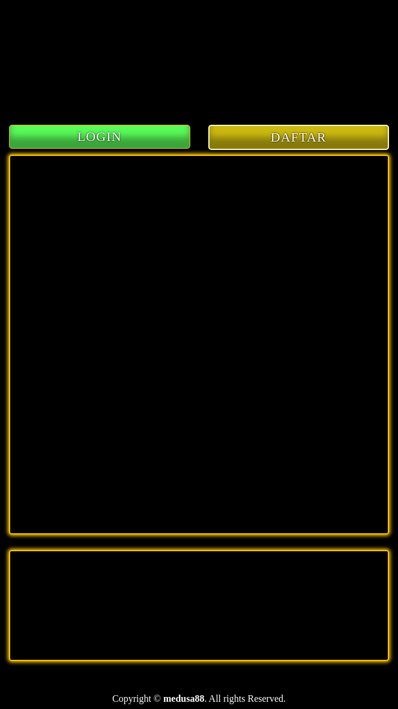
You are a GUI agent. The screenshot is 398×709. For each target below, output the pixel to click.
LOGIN (99, 136)
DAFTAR (299, 137)
